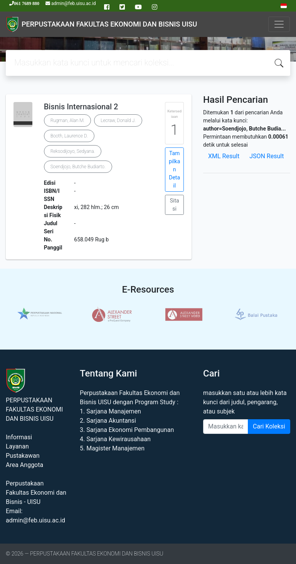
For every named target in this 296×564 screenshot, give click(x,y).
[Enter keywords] (225, 426)
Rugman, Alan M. (67, 120)
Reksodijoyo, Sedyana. (72, 151)
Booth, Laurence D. (69, 136)
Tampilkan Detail (174, 169)
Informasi (19, 437)
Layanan (17, 446)
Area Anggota (24, 465)
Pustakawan (22, 455)
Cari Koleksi (269, 426)
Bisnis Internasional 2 (81, 106)
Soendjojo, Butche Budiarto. (78, 166)
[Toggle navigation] (279, 24)
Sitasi (174, 204)
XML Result (223, 156)
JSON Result (266, 156)
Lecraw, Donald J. (118, 120)
